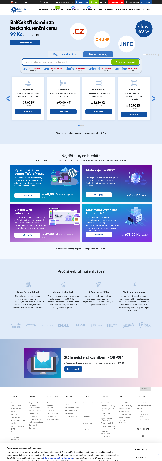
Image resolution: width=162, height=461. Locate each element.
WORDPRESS (73, 10)
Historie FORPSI (16, 406)
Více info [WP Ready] (63, 111)
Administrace (82, 2)
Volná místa (15, 411)
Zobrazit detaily (14, 456)
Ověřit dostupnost (125, 62)
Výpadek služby (116, 2)
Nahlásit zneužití (143, 411)
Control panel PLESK (106, 414)
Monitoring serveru (108, 426)
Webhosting (57, 10)
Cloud (146, 10)
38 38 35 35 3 (47, 2)
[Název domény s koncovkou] (67, 62)
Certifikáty (86, 416)
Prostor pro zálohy (107, 423)
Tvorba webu (89, 10)
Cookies (13, 423)
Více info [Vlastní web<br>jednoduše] (27, 235)
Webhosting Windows (51, 407)
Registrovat (73, 369)
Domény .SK (33, 416)
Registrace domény (36, 403)
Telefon (139, 409)
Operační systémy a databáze (108, 410)
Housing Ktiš (123, 403)
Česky (18, 2)
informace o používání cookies (58, 443)
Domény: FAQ (34, 425)
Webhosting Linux (53, 403)
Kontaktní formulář (144, 406)
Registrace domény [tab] (64, 54)
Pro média (14, 414)
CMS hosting (51, 416)
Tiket (94, 2)
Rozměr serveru (124, 409)
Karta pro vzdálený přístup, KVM (107, 419)
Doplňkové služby (35, 419)
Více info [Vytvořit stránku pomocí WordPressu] (27, 195)
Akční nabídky (16, 409)
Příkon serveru (124, 411)
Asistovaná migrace (54, 419)
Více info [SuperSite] (28, 111)
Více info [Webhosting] (98, 111)
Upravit (141, 443)
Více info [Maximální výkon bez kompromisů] (99, 234)
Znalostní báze (132, 2)
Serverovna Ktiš (124, 417)
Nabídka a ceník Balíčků (70, 404)
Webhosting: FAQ (53, 413)
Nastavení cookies (17, 426)
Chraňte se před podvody (143, 415)
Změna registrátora (36, 422)
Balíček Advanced (71, 410)
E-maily (109, 10)
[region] (81, 39)
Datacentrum (15, 417)
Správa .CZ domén (35, 410)
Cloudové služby (88, 403)
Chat (103, 2)
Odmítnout (141, 451)
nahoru (145, 389)
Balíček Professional (72, 408)
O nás (13, 403)
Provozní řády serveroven (124, 421)
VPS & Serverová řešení (128, 10)
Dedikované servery (108, 406)
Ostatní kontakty (143, 419)
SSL (100, 10)
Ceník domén (33, 413)
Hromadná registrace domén (35, 407)
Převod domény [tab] (98, 54)
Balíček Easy (69, 413)
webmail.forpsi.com (64, 2)
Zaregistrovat (25, 42)
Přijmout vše (141, 434)
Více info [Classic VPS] (134, 114)
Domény (43, 10)
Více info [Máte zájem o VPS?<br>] (99, 194)
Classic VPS (105, 403)
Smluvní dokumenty (18, 420)
